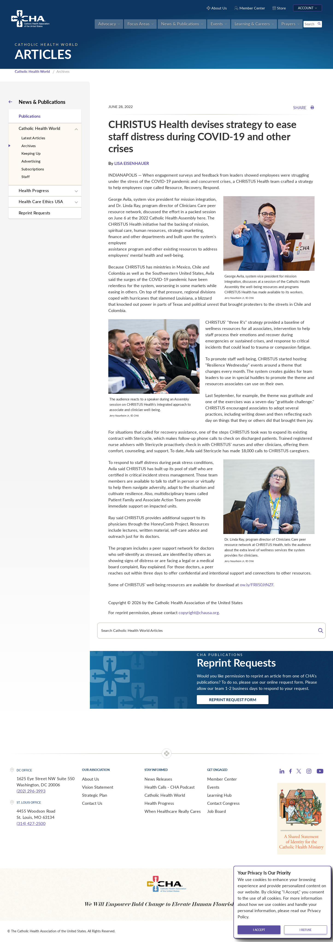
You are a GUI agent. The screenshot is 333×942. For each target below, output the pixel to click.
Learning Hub (219, 795)
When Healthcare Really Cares (172, 811)
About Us (90, 779)
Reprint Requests (34, 213)
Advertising (30, 161)
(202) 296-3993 (31, 791)
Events (213, 787)
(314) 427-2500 (31, 823)
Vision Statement (97, 787)
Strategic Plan (94, 795)
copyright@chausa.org (199, 612)
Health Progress (34, 190)
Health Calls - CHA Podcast (169, 787)
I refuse (306, 930)
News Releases (158, 779)
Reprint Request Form (232, 699)
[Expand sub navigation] (76, 129)
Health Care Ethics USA (41, 201)
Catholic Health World (32, 71)
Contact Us (92, 803)
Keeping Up (31, 153)
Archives (28, 145)
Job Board (216, 811)
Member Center (222, 779)
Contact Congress (223, 803)
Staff (25, 176)
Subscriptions (32, 168)
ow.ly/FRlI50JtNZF (256, 584)
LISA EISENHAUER (131, 163)
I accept (259, 930)
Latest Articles (33, 137)
